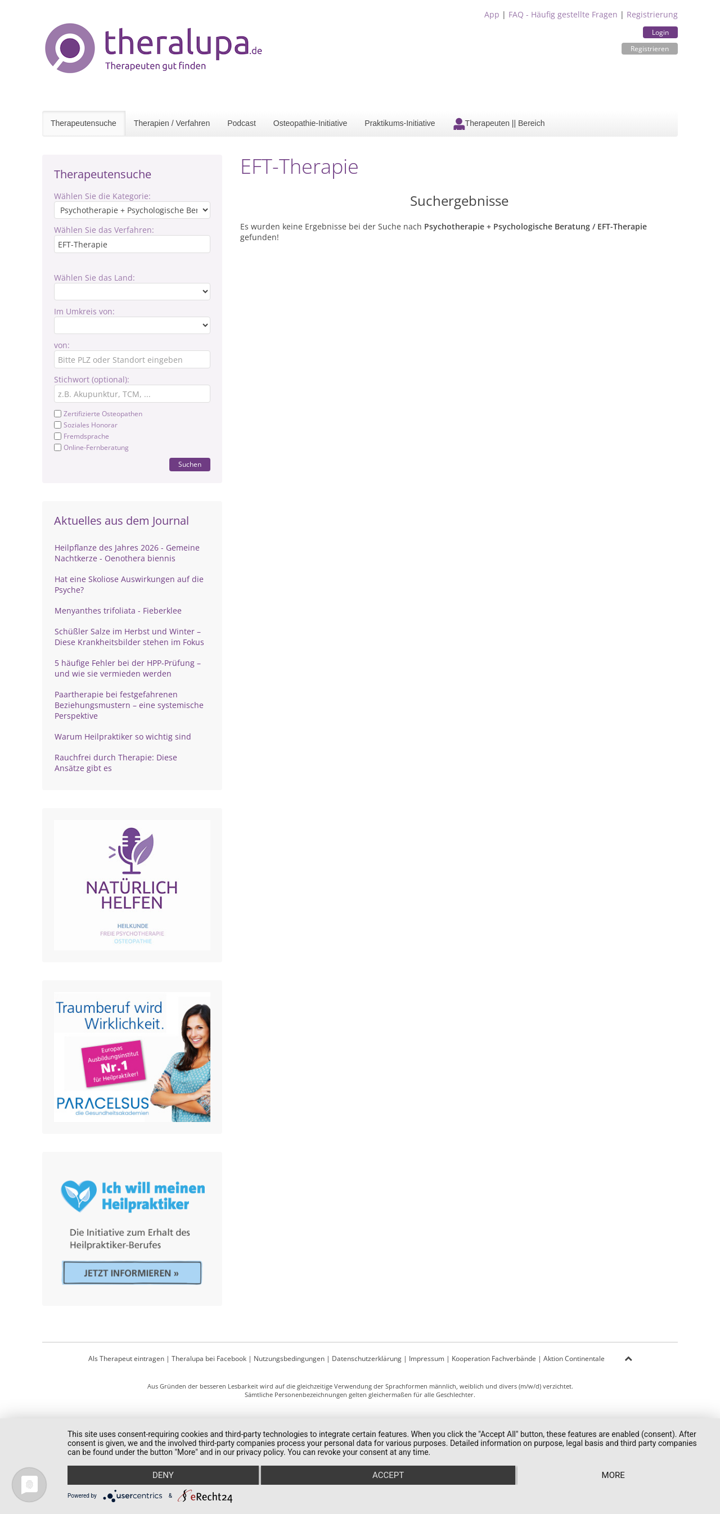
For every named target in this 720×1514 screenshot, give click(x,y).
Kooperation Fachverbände (494, 1358)
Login (660, 32)
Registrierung (652, 14)
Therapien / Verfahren (172, 123)
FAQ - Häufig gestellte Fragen (563, 14)
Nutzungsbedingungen (289, 1358)
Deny (163, 1475)
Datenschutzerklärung (367, 1358)
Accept (388, 1475)
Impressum (426, 1358)
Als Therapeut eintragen (126, 1358)
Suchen (189, 464)
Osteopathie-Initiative (310, 123)
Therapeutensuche (83, 123)
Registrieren (650, 48)
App (492, 14)
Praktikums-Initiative (399, 123)
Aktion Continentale (574, 1358)
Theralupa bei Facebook (209, 1358)
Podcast (241, 123)
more (613, 1475)
